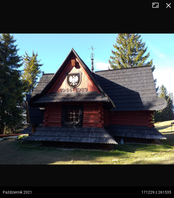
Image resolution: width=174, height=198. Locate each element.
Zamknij (168, 5)
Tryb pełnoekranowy (157, 5)
